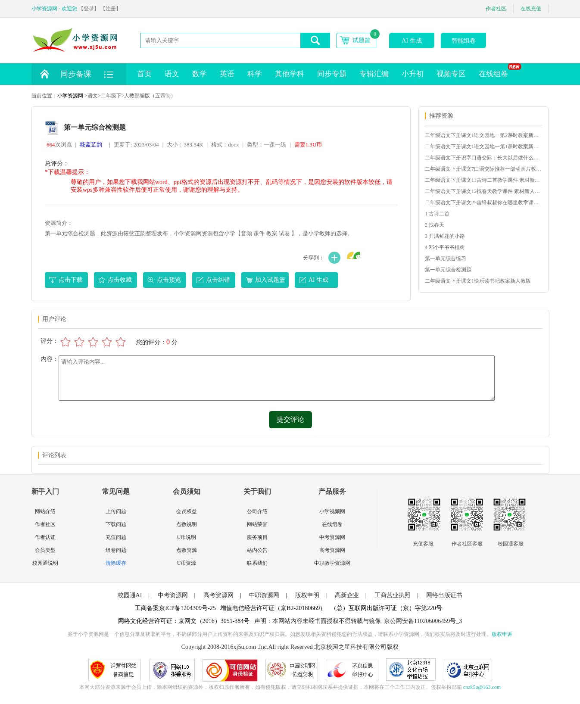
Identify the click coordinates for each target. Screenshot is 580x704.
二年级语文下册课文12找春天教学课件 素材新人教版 (483, 191)
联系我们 (257, 563)
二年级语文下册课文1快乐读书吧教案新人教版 (478, 281)
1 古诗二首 (437, 214)
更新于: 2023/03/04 (136, 144)
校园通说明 (45, 563)
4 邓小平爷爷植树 (445, 247)
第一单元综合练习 (445, 258)
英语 (227, 74)
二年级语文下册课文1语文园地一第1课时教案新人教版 (483, 146)
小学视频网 (332, 511)
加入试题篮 (270, 280)
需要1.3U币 (308, 144)
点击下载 (71, 280)
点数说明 (186, 524)
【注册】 (110, 9)
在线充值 (531, 9)
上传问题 (116, 511)
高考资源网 (332, 550)
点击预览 (169, 280)
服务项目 (257, 537)
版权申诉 (502, 634)
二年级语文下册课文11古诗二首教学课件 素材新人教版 (483, 180)
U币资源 (186, 563)
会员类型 (45, 550)
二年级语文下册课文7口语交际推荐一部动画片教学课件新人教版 (483, 169)
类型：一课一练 (266, 144)
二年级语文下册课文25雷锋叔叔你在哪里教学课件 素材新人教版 (483, 202)
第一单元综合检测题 (448, 270)
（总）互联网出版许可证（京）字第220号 (386, 608)
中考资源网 (332, 537)
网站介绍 (45, 511)
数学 (199, 74)
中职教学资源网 (332, 563)
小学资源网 (70, 96)
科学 (254, 74)
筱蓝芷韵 (91, 144)
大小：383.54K (185, 144)
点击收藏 (120, 280)
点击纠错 (218, 280)
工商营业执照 (392, 595)
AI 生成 (411, 40)
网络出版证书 (444, 595)
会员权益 (186, 511)
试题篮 (361, 40)
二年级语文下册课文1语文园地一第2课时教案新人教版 (483, 135)
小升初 (413, 74)
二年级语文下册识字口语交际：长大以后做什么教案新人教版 (483, 158)
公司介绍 (257, 511)
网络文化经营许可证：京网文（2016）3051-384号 (184, 621)
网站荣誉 (257, 524)
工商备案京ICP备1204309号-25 (175, 608)
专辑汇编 (374, 74)
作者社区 (496, 9)
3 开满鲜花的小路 (445, 236)
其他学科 (289, 74)
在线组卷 (497, 70)
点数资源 (186, 550)
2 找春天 (434, 225)
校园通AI (130, 595)
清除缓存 (116, 563)
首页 (144, 74)
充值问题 (116, 537)
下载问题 (116, 524)
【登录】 (88, 9)
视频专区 (451, 74)
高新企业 (347, 595)
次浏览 (59, 144)
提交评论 (290, 419)
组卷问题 (116, 550)
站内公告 (257, 550)
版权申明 (307, 595)
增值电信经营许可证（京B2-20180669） (273, 608)
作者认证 (45, 537)
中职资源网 (264, 595)
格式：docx (225, 144)
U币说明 (186, 537)
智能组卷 (464, 40)
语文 (172, 74)
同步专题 (331, 74)
